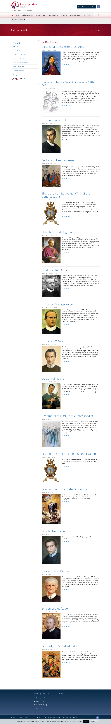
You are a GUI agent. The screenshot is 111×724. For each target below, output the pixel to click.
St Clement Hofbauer (55, 608)
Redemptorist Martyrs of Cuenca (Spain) (67, 416)
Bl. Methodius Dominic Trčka (60, 270)
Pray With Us (88, 15)
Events (16, 75)
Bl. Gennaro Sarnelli (54, 120)
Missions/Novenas (18, 19)
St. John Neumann (53, 531)
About (17, 15)
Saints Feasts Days (18, 67)
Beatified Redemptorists (20, 63)
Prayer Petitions (17, 51)
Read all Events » (17, 80)
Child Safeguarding (27, 15)
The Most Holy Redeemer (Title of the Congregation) (66, 194)
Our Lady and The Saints (20, 55)
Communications (53, 15)
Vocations (64, 15)
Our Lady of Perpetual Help (59, 646)
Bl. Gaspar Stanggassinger (58, 304)
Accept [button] (86, 721)
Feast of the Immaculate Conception (65, 489)
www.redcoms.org (41, 705)
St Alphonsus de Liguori (57, 232)
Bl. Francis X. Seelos (54, 341)
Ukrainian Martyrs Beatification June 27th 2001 (68, 83)
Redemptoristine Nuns (19, 59)
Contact (60, 693)
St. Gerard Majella (53, 378)
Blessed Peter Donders (56, 571)
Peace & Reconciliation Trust (86, 7)
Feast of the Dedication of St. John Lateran (69, 454)
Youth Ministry (40, 15)
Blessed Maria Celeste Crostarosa (63, 47)
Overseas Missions (76, 15)
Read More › (65, 65)
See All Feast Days (19, 70)
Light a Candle (17, 47)
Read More (92, 721)
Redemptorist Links (43, 693)
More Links (39, 708)
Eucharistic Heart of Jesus (58, 160)
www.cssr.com (40, 701)
